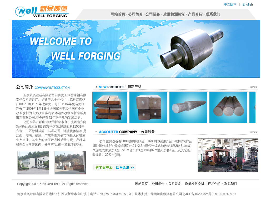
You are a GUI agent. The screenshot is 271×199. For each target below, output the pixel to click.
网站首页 (118, 14)
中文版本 (230, 4)
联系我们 (212, 14)
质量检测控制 (174, 14)
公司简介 (135, 14)
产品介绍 (195, 14)
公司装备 (152, 14)
